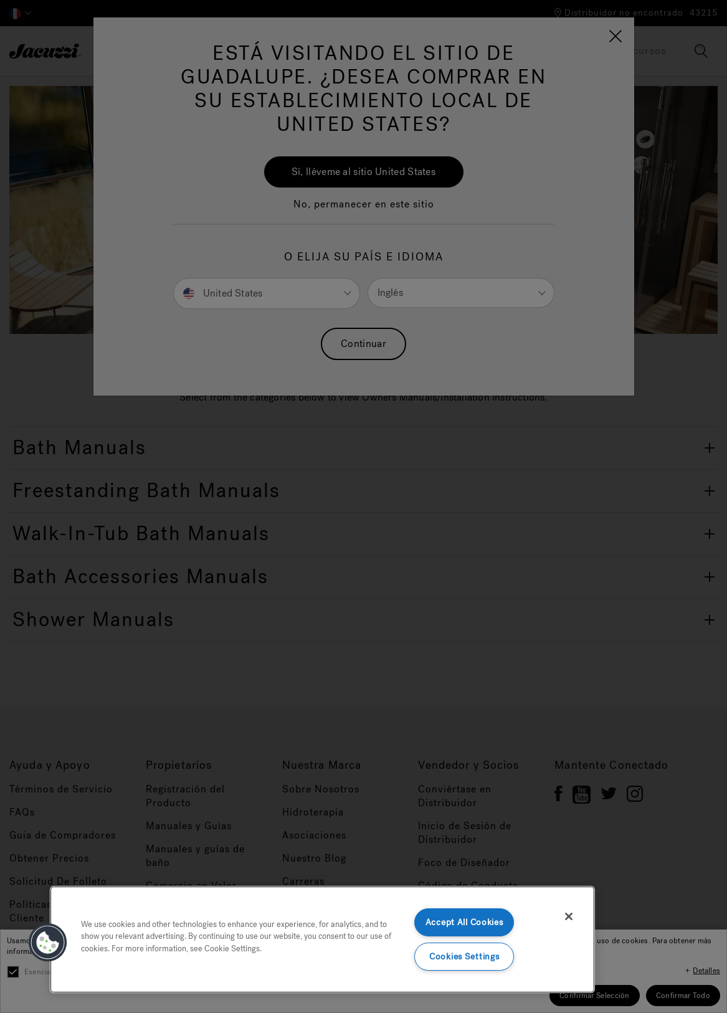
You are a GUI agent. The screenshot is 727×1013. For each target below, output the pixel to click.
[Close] (568, 916)
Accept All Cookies (464, 922)
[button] (48, 943)
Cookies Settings (464, 957)
